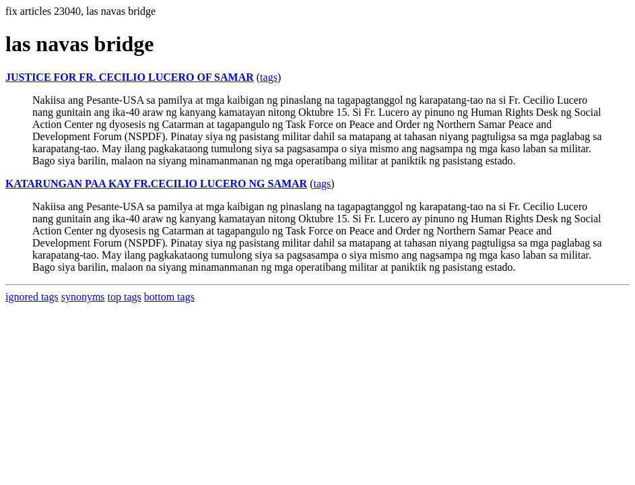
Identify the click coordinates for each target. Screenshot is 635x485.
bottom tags (169, 296)
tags (268, 77)
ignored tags (32, 296)
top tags (124, 296)
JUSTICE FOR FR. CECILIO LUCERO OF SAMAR (129, 77)
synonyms (83, 296)
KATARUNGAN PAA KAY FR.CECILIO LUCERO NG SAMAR (156, 183)
